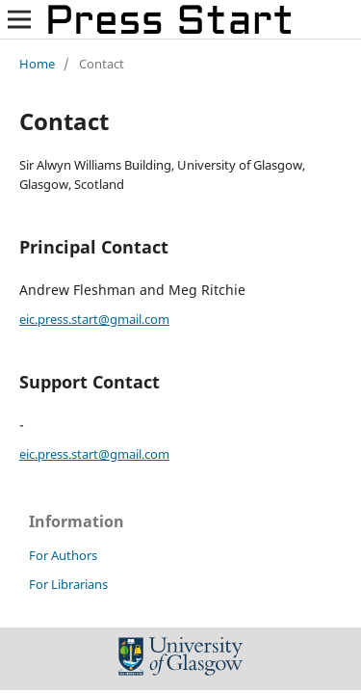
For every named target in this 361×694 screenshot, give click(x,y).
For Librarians (68, 584)
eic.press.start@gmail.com (94, 319)
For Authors (63, 555)
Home (37, 63)
